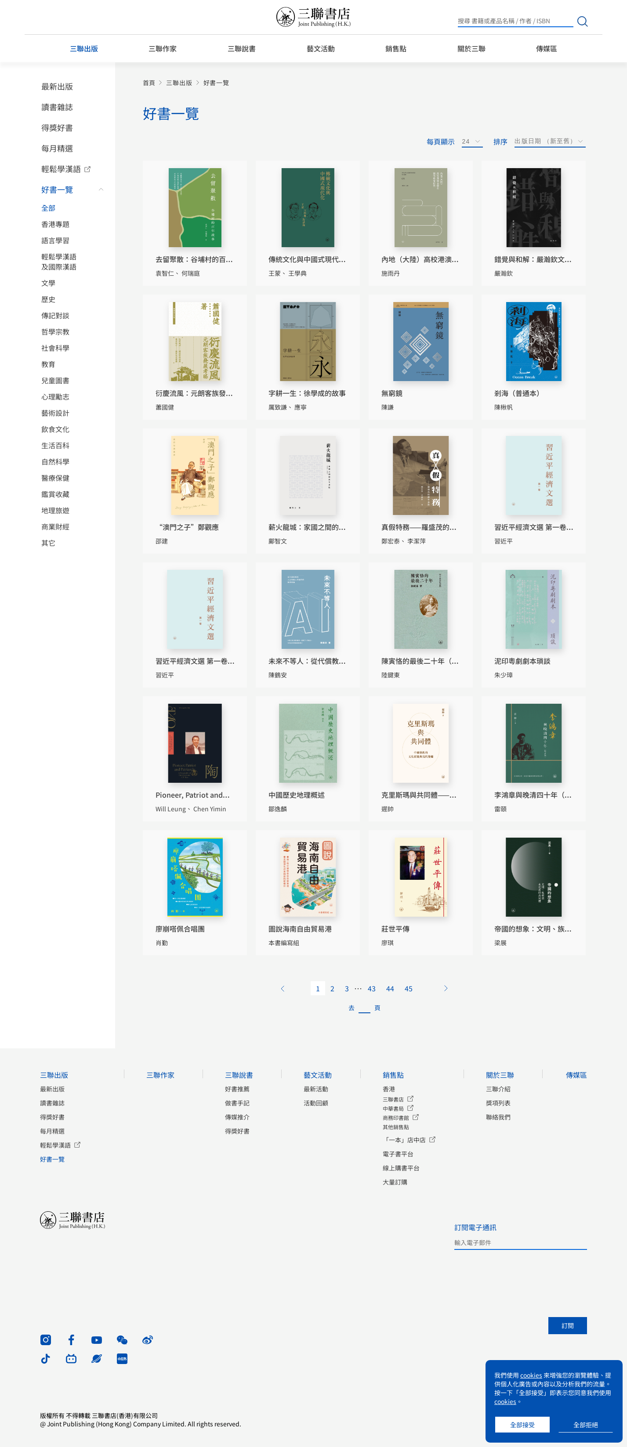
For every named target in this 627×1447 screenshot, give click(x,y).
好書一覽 (57, 189)
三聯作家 (163, 48)
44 (390, 988)
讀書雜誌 (57, 106)
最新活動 (316, 1088)
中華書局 (393, 1108)
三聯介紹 (498, 1088)
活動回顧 (316, 1102)
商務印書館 (396, 1117)
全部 (48, 208)
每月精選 (57, 148)
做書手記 (237, 1102)
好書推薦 (237, 1088)
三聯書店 (393, 1099)
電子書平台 (398, 1153)
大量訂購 (395, 1181)
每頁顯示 (441, 141)
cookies (531, 1375)
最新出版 (57, 86)
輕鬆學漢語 (61, 168)
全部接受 (522, 1424)
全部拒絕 (585, 1424)
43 (372, 988)
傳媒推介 (237, 1116)
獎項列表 (498, 1102)
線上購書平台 (401, 1167)
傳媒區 (546, 48)
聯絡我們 (498, 1116)
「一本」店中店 (404, 1139)
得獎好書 (57, 127)
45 (409, 988)
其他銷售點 (396, 1126)
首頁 (149, 83)
